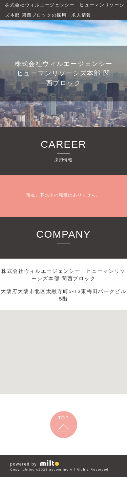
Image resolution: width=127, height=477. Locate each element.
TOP (63, 417)
